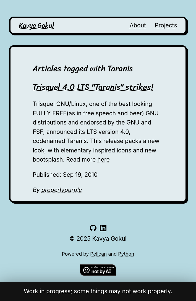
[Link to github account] (93, 229)
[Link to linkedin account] (103, 229)
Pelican (98, 254)
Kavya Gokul (36, 25)
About (138, 25)
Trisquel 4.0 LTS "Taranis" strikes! (93, 87)
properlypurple (61, 189)
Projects (166, 25)
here (103, 159)
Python (126, 254)
